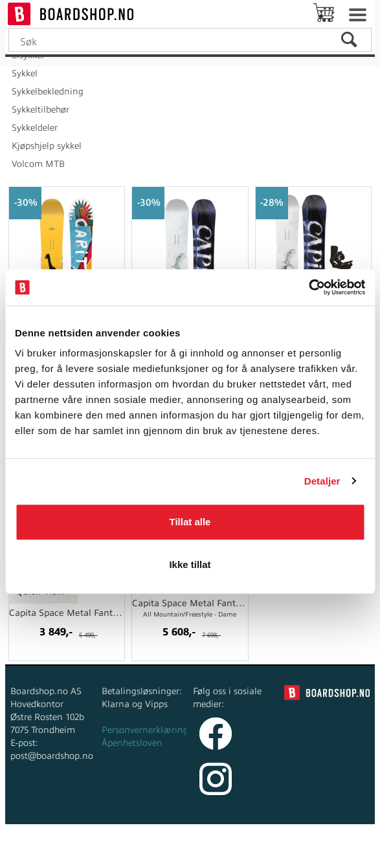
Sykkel (25, 73)
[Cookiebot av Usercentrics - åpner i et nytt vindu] (308, 287)
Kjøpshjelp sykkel (47, 146)
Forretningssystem (80, 850)
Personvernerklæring (145, 730)
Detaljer (322, 480)
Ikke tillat (189, 564)
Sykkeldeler (35, 128)
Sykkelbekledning (48, 91)
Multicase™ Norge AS (292, 850)
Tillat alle (190, 521)
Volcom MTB (38, 164)
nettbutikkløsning (170, 850)
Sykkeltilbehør (40, 110)
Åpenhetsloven (132, 743)
